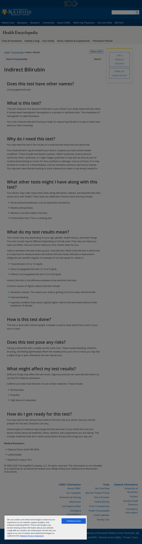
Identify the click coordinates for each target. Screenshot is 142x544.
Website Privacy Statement (32, 536)
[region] (45, 527)
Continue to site (74, 521)
